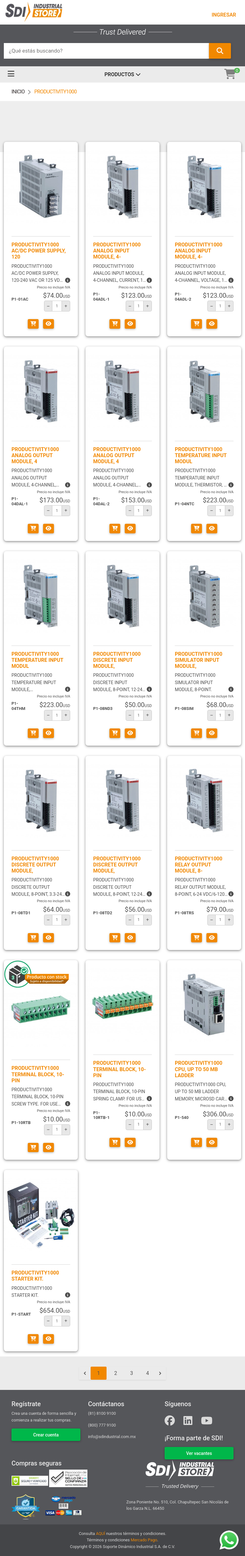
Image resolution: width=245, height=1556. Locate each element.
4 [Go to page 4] (147, 1373)
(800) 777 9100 (102, 1425)
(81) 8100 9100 (102, 1413)
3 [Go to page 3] (131, 1373)
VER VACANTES (199, 1453)
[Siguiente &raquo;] (160, 1373)
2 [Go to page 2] (115, 1373)
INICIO (18, 92)
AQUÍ (100, 1533)
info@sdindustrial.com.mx (112, 1436)
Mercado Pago (144, 1540)
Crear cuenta (46, 1434)
